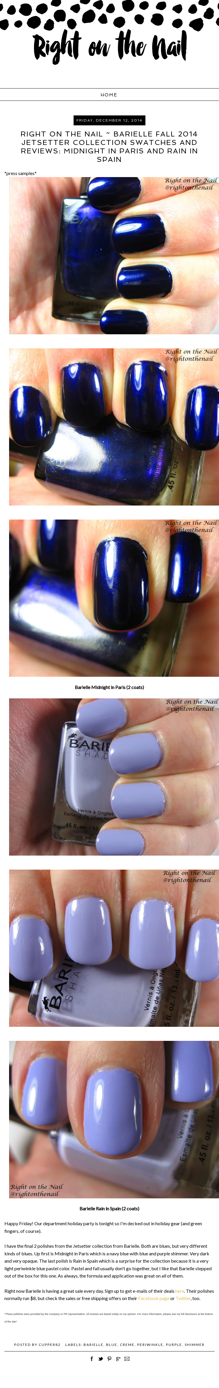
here (179, 1291)
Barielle (93, 1344)
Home (109, 95)
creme (127, 1344)
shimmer (195, 1344)
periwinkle (150, 1344)
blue (111, 1344)
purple (174, 1344)
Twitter (183, 1298)
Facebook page (153, 1298)
